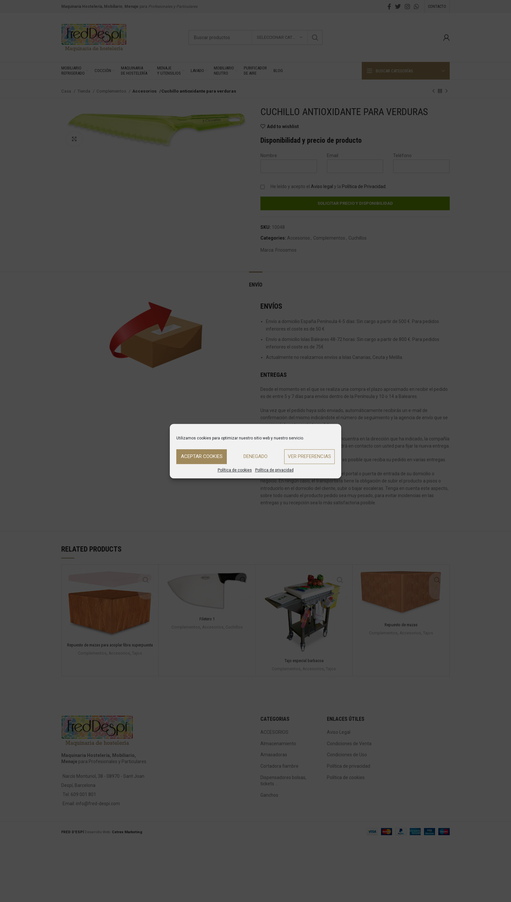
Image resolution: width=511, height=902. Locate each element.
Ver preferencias (309, 456)
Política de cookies (235, 470)
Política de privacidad (274, 470)
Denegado (255, 456)
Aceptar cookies (202, 456)
